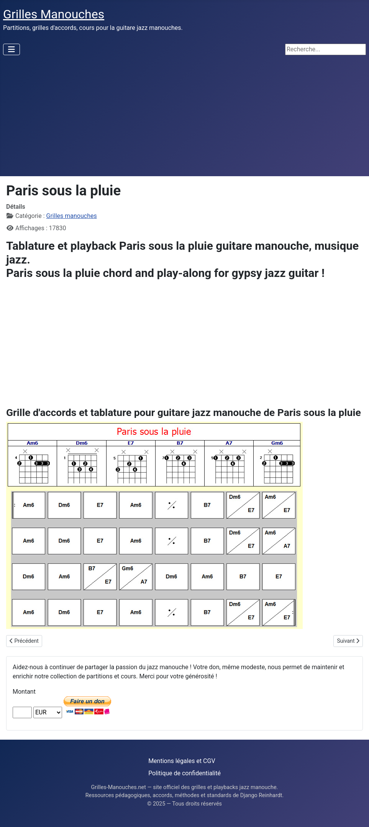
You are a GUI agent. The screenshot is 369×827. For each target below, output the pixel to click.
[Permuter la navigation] (11, 49)
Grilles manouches (71, 215)
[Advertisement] (184, 118)
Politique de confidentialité (184, 773)
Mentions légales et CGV (181, 761)
